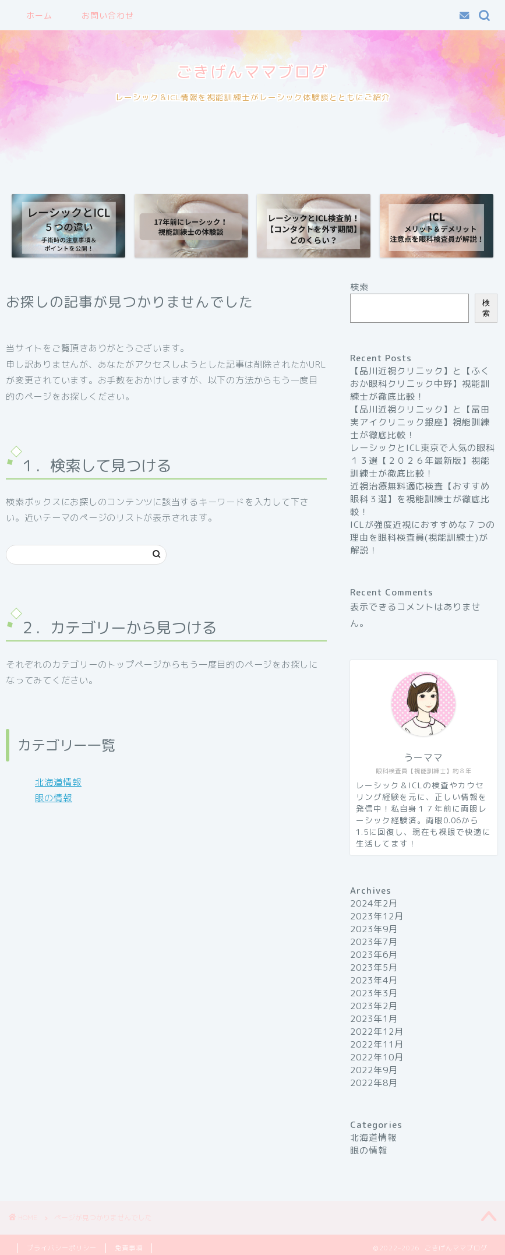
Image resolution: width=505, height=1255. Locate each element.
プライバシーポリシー (62, 1248)
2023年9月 (374, 929)
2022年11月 (377, 1044)
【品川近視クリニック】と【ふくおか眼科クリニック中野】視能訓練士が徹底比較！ (420, 384)
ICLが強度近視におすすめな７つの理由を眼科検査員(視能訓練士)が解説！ (422, 537)
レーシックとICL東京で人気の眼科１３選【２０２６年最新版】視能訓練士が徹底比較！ (422, 461)
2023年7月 (374, 942)
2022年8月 (374, 1083)
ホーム (39, 15)
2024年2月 (374, 903)
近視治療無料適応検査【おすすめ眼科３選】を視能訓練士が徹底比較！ (420, 499)
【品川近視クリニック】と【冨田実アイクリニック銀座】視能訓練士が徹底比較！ (420, 422)
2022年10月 (377, 1057)
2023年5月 (374, 967)
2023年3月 (374, 993)
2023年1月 (374, 1019)
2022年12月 (377, 1031)
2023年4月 (374, 980)
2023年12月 (377, 916)
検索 (359, 287)
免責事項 (129, 1248)
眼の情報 (53, 798)
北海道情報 (58, 782)
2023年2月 (374, 1006)
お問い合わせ (108, 15)
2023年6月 (374, 955)
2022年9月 (374, 1070)
